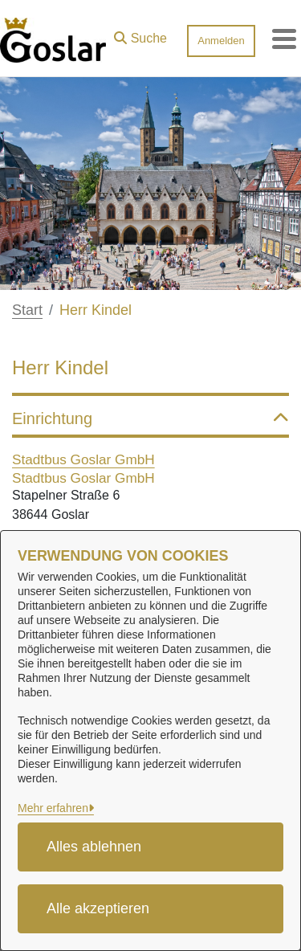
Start (27, 310)
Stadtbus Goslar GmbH (83, 459)
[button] (140, 34)
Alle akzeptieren (98, 908)
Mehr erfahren (53, 808)
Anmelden (221, 41)
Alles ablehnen (94, 847)
